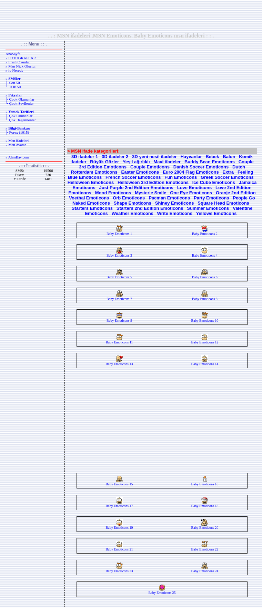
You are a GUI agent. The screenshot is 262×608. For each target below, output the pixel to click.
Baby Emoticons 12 (204, 340)
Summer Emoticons (208, 208)
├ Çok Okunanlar (19, 116)
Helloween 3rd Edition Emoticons (153, 182)
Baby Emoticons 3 (119, 253)
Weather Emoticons (132, 213)
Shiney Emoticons (174, 203)
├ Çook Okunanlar (20, 99)
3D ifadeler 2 (115, 156)
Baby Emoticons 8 (205, 297)
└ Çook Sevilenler (20, 103)
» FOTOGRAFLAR (21, 58)
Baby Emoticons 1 (119, 232)
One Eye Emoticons (191, 192)
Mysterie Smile (150, 192)
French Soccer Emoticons (133, 177)
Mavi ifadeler (167, 161)
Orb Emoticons (129, 197)
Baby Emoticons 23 (119, 569)
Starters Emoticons (92, 208)
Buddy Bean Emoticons (209, 161)
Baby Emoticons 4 (205, 253)
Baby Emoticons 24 (204, 569)
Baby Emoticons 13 (119, 362)
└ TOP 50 (13, 87)
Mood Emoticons (113, 192)
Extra (228, 172)
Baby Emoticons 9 (119, 319)
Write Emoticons (174, 213)
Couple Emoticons (150, 166)
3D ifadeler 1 (84, 156)
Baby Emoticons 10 (204, 319)
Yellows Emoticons (216, 213)
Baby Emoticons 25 (162, 591)
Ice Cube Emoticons (213, 182)
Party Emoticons (211, 197)
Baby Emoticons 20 (204, 526)
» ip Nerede (14, 70)
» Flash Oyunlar (18, 62)
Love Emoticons (194, 187)
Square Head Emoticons (223, 203)
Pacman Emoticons (169, 197)
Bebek (212, 156)
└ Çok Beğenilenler (21, 120)
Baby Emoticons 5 (119, 275)
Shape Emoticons (132, 203)
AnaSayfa (13, 54)
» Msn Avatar (16, 145)
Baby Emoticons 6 (205, 275)
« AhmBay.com (17, 157)
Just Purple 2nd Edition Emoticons (136, 187)
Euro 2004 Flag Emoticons (191, 172)
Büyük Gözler (104, 161)
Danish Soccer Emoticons (201, 166)
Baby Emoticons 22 (204, 547)
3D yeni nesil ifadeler (154, 156)
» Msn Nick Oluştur (21, 66)
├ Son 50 (13, 83)
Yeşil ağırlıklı (136, 161)
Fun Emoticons (180, 177)
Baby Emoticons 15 (119, 482)
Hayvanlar (191, 156)
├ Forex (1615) (17, 132)
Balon (229, 156)
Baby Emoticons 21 (119, 547)
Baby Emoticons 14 (204, 362)
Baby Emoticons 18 (204, 504)
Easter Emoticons (140, 172)
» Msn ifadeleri (17, 140)
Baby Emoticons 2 (205, 232)
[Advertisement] (131, 16)
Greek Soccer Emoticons (227, 177)
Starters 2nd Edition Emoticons (150, 208)
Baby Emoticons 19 (119, 526)
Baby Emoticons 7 (119, 297)
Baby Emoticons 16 (204, 482)
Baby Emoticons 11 (119, 340)
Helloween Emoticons (91, 182)
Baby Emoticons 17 (119, 504)
